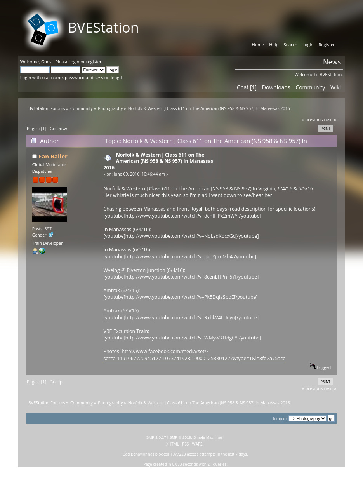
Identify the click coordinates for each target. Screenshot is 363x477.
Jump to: (280, 418)
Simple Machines (208, 437)
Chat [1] (247, 87)
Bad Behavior (135, 454)
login (74, 61)
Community (310, 87)
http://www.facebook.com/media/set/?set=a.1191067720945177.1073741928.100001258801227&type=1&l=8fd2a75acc (194, 354)
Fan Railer (53, 156)
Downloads (276, 87)
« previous (312, 119)
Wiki (335, 87)
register (94, 61)
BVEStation (103, 27)
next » (330, 119)
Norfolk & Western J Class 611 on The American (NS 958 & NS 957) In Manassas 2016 (158, 161)
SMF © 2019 (180, 437)
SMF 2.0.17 (156, 437)
